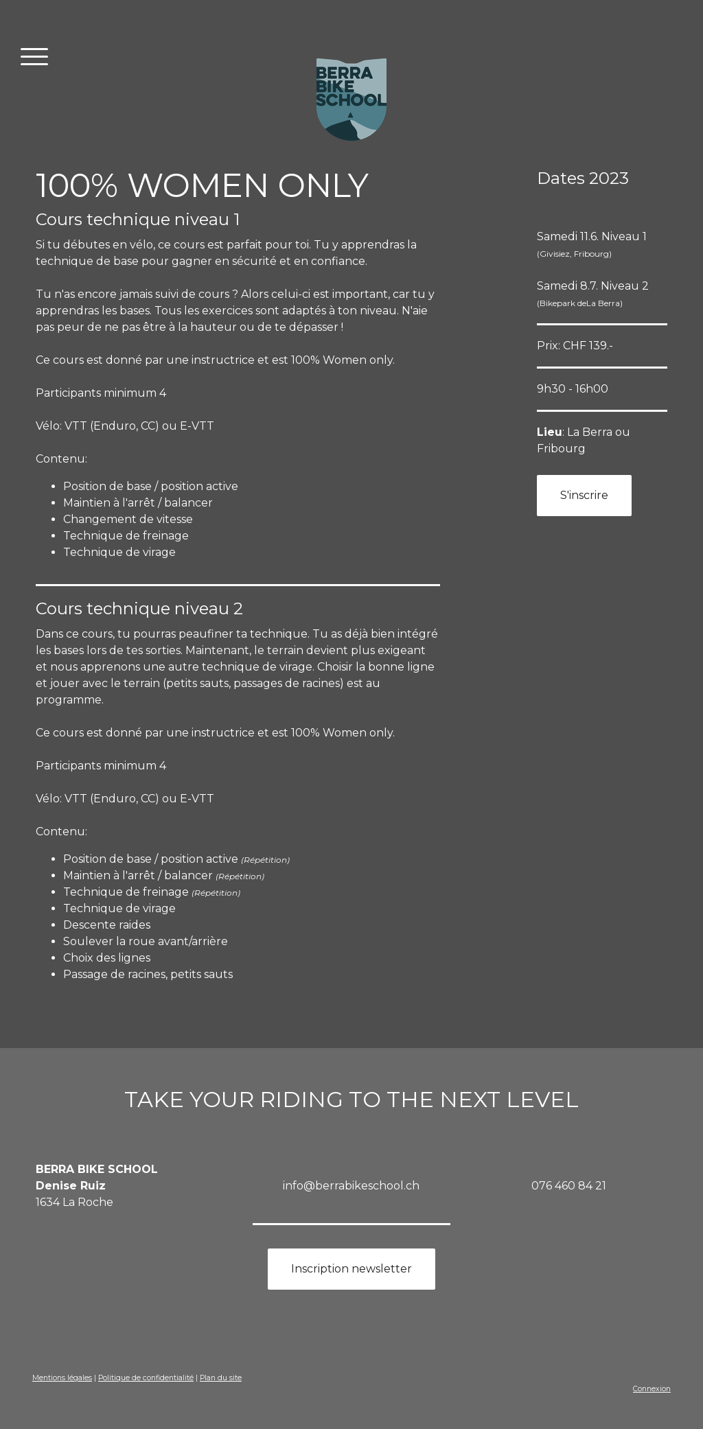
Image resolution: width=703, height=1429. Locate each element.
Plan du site (221, 1377)
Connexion (652, 1388)
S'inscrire (584, 495)
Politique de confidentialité (146, 1377)
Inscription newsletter (351, 1268)
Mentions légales (62, 1377)
